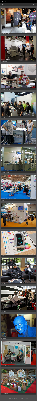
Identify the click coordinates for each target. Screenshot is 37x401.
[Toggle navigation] (33, 1)
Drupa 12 (4, 283)
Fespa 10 (3, 228)
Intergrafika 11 (5, 89)
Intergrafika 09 (5, 117)
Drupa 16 (4, 256)
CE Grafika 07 (5, 394)
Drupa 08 (4, 311)
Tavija (4, 1)
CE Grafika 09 (5, 366)
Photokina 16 (5, 61)
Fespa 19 (3, 200)
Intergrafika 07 (5, 145)
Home (3, 4)
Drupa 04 (4, 338)
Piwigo (26, 398)
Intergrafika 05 (5, 172)
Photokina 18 (5, 33)
